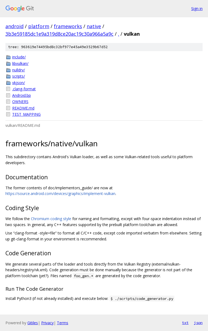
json (198, 322)
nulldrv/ (18, 69)
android (14, 26)
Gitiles (32, 322)
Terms (62, 322)
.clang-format (24, 88)
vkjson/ (18, 82)
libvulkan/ (20, 63)
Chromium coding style (51, 218)
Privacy (47, 322)
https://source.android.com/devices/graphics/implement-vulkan (60, 193)
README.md (23, 108)
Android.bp (21, 95)
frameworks (68, 26)
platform (38, 26)
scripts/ (18, 76)
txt (185, 322)
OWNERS (20, 101)
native (94, 26)
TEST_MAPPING (26, 114)
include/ (19, 56)
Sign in (197, 8)
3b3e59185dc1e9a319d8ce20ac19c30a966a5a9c (59, 34)
